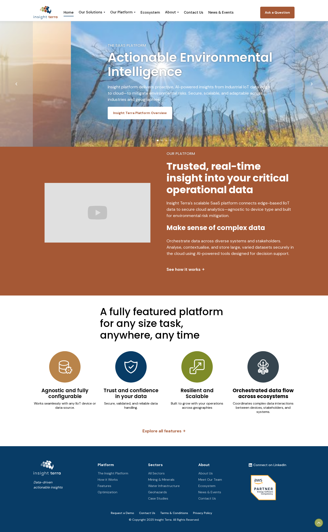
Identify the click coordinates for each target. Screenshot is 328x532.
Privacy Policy (202, 513)
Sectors (155, 464)
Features (104, 486)
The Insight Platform (113, 473)
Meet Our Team (210, 479)
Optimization (107, 492)
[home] (45, 12)
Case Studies (158, 498)
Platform (106, 464)
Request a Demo (122, 513)
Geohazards (157, 492)
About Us (205, 473)
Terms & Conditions (174, 513)
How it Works (108, 479)
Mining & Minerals (161, 479)
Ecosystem (150, 12)
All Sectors (156, 473)
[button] (92, 13)
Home (69, 12)
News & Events (221, 12)
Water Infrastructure (164, 486)
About (204, 464)
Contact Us (193, 12)
